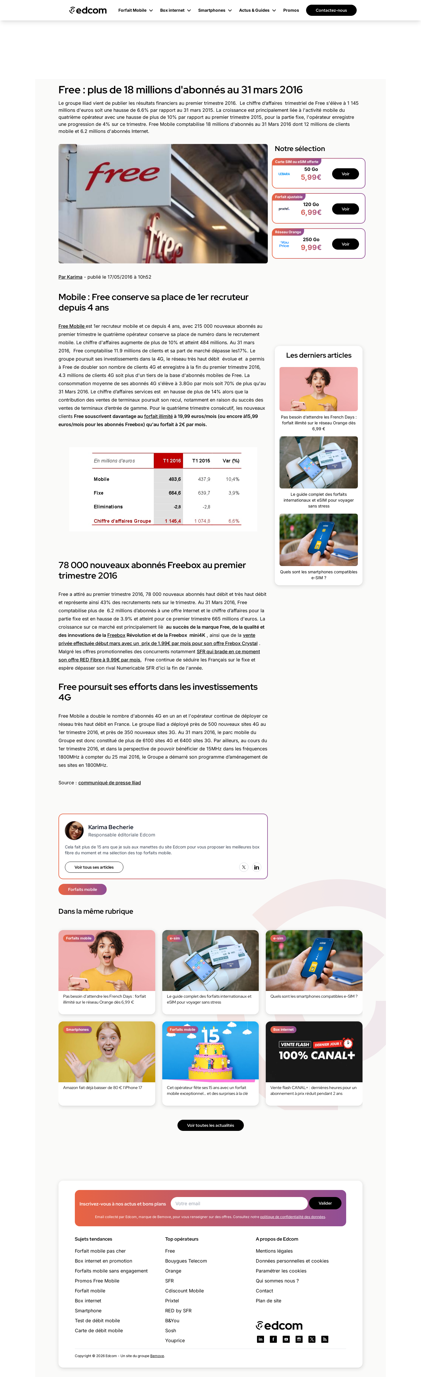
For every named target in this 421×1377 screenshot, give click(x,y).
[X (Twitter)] (244, 867)
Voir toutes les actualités (210, 1125)
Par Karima (70, 277)
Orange (173, 1271)
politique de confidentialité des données (292, 1217)
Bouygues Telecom (186, 1261)
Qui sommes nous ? (277, 1281)
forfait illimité (158, 416)
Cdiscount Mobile (184, 1291)
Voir (345, 173)
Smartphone (88, 1310)
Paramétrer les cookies (281, 1271)
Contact (264, 1291)
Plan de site (268, 1301)
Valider (325, 1203)
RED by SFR (178, 1310)
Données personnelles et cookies (292, 1261)
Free (170, 1251)
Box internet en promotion (103, 1261)
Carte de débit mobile (99, 1330)
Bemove (157, 1356)
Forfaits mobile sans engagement (111, 1271)
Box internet (88, 1301)
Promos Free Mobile (97, 1281)
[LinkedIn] (256, 867)
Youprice (175, 1340)
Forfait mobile (90, 1291)
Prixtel (172, 1301)
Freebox (116, 635)
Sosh (170, 1330)
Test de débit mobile (97, 1320)
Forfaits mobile (82, 889)
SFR (169, 1281)
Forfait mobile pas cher (100, 1251)
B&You (172, 1320)
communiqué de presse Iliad (109, 783)
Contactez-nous (331, 10)
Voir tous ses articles (94, 867)
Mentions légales (274, 1251)
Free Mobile (72, 326)
